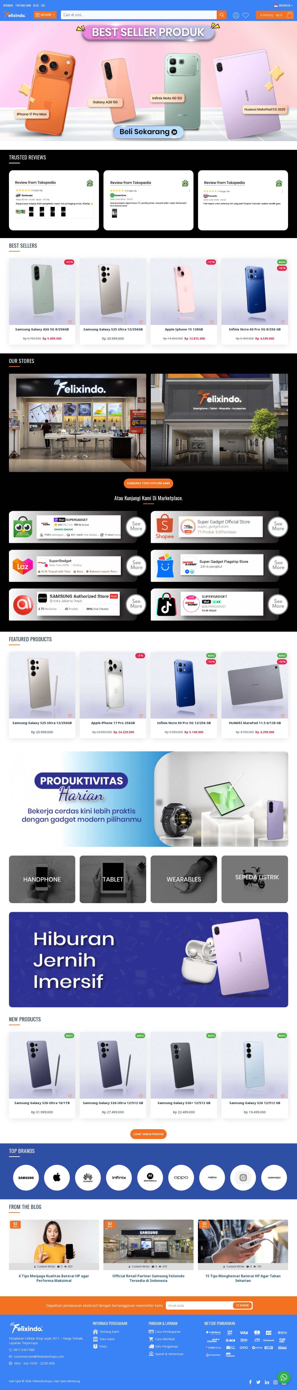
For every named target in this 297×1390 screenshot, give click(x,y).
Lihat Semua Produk (148, 1134)
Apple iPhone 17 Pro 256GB (113, 723)
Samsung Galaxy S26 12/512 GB (254, 1103)
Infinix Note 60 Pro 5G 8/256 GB (255, 329)
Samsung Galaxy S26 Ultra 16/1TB (42, 1103)
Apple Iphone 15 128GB (184, 329)
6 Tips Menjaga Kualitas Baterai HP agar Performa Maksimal (54, 1278)
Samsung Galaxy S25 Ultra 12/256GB (113, 329)
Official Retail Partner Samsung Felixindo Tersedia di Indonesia (148, 1278)
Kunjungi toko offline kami (148, 483)
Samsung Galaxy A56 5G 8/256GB (42, 329)
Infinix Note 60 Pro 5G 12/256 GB (184, 723)
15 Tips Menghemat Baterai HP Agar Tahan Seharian (243, 1278)
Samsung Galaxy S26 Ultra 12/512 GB (113, 1103)
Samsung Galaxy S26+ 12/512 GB (184, 1103)
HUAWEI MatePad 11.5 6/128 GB (255, 723)
